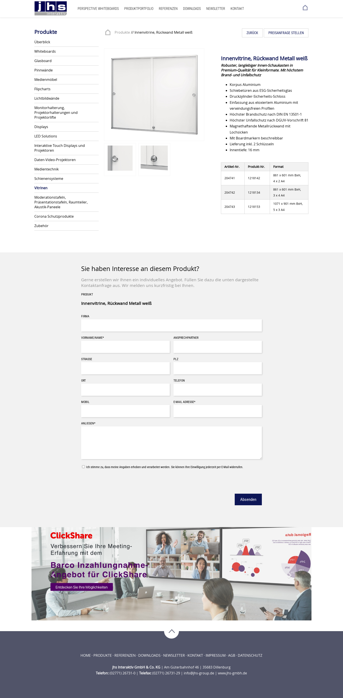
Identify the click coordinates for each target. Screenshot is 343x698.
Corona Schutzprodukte (54, 216)
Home (85, 655)
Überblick (42, 42)
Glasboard (43, 60)
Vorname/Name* (92, 338)
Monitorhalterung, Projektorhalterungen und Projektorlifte (56, 112)
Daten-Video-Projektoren (55, 159)
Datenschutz (250, 655)
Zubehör (41, 225)
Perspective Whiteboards (98, 9)
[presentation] (114, 480)
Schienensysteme (48, 178)
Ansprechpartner (185, 338)
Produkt (87, 294)
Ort (83, 380)
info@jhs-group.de (199, 673)
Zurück (252, 33)
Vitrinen (40, 188)
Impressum (216, 655)
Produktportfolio (138, 9)
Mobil (85, 402)
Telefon (179, 380)
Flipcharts (42, 89)
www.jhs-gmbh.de (232, 673)
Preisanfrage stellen (286, 33)
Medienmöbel (45, 79)
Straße (86, 359)
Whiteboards (45, 51)
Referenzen (168, 9)
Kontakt (237, 9)
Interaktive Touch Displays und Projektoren (59, 148)
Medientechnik (46, 169)
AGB (231, 655)
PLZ (175, 359)
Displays (41, 126)
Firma (85, 316)
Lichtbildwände (46, 98)
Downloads (192, 9)
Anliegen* (88, 423)
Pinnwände (43, 70)
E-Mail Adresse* (184, 402)
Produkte (122, 32)
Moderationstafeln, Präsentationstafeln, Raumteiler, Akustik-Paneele (61, 202)
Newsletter (215, 9)
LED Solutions (45, 136)
